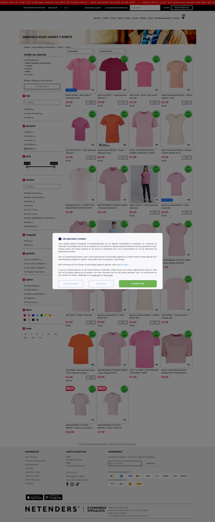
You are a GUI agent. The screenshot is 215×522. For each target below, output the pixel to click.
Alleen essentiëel (70, 284)
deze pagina (125, 265)
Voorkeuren (101, 284)
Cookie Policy (97, 275)
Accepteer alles (138, 284)
